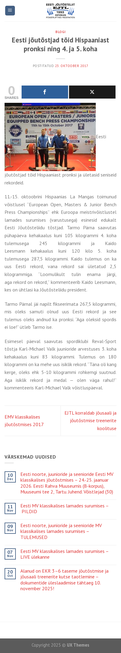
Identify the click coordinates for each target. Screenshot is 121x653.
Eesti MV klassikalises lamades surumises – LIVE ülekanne (64, 554)
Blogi (60, 32)
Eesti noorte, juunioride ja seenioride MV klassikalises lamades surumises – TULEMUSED (61, 531)
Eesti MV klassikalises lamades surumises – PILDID (64, 508)
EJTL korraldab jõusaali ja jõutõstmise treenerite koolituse (90, 420)
